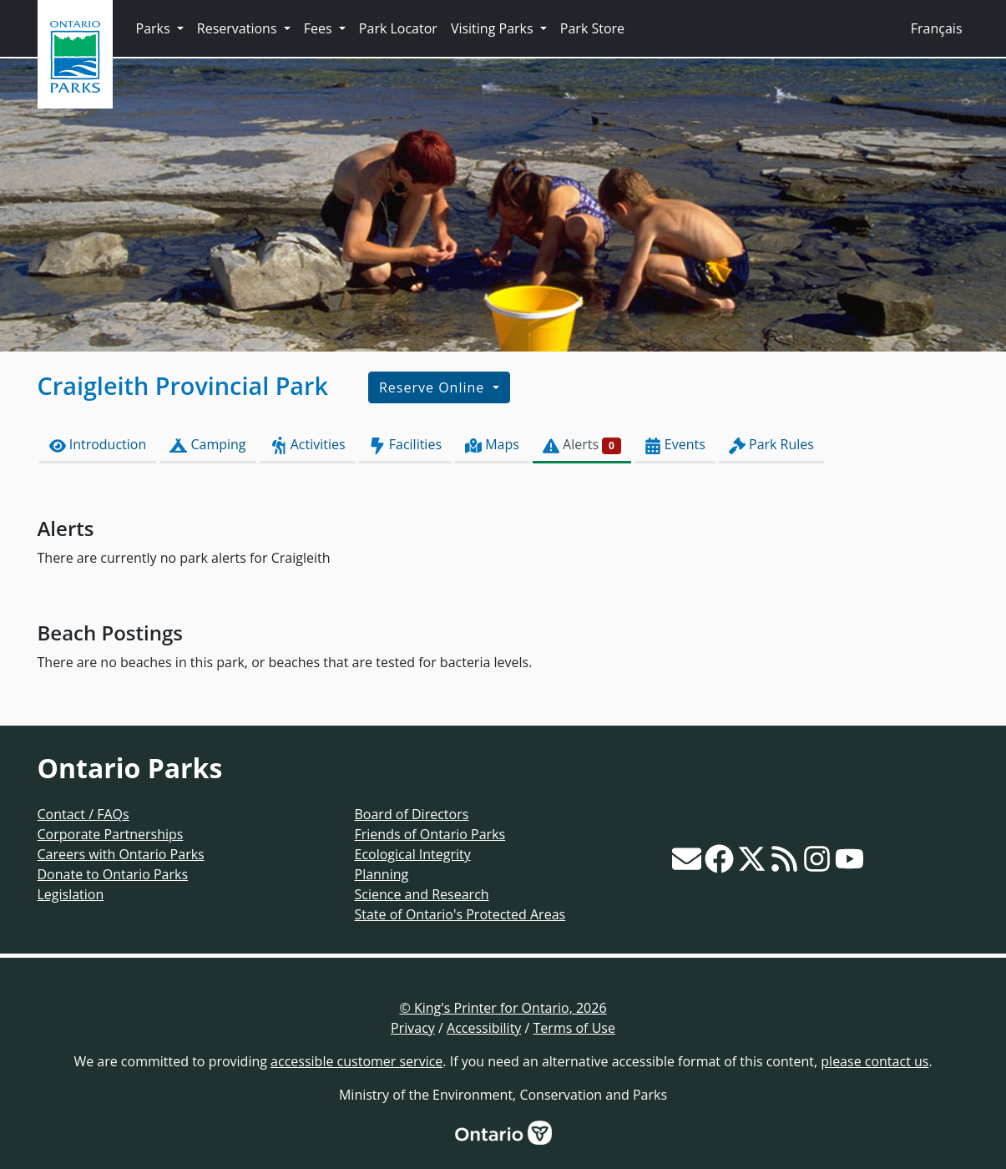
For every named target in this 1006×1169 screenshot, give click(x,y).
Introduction (98, 444)
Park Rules (771, 444)
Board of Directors (412, 814)
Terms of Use (574, 1028)
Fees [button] (320, 28)
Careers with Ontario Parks (121, 854)
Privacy (413, 1028)
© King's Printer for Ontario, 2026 (502, 1008)
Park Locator (398, 28)
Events (675, 444)
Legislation (71, 894)
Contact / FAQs (83, 814)
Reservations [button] (239, 28)
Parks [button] (155, 28)
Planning (382, 874)
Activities (308, 444)
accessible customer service (356, 1061)
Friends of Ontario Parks (430, 834)
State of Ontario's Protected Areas (460, 914)
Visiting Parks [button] (494, 28)
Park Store (592, 28)
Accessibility (484, 1028)
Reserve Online (433, 387)
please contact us (874, 1061)
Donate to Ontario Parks (113, 874)
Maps (492, 444)
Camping (207, 444)
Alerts (582, 444)
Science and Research (422, 894)
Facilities (405, 444)
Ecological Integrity (413, 854)
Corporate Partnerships (111, 834)
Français (937, 28)
